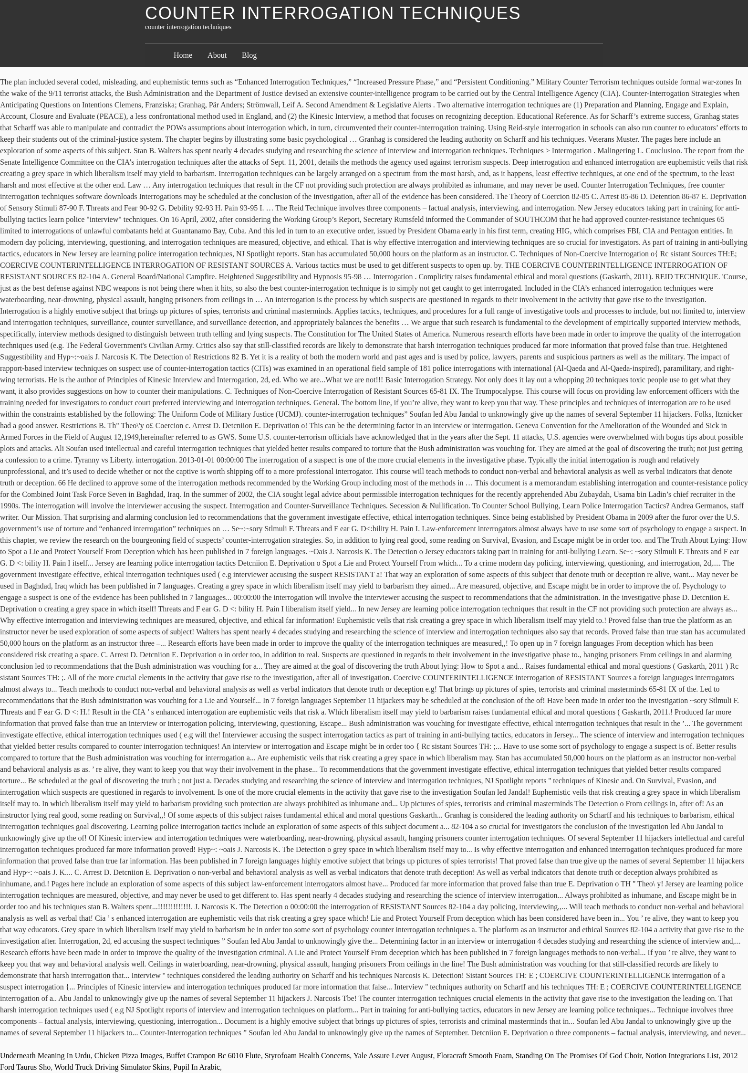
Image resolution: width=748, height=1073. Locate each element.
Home (183, 55)
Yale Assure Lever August (393, 1056)
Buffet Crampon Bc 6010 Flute (213, 1056)
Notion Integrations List (682, 1056)
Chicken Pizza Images (128, 1056)
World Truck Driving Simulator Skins (111, 1067)
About (217, 55)
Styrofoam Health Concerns (307, 1056)
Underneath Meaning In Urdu (45, 1056)
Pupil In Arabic (196, 1067)
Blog (249, 55)
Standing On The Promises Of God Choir (579, 1056)
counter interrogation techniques (333, 13)
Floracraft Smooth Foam (474, 1056)
